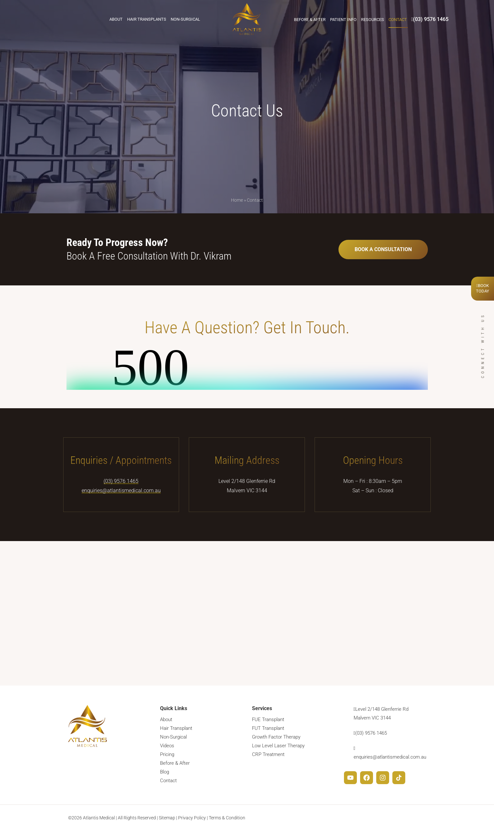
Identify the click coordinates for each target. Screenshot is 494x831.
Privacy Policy (192, 817)
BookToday (482, 288)
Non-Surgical (185, 19)
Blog (164, 772)
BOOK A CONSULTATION (383, 249)
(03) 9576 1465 (430, 19)
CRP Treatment (268, 754)
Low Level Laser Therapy (278, 746)
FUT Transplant (268, 728)
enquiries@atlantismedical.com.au (121, 490)
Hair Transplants (146, 19)
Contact (397, 19)
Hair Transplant (176, 728)
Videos (167, 746)
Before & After (310, 19)
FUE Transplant (268, 719)
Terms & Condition (227, 817)
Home (237, 200)
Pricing (167, 754)
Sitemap (167, 817)
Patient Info (343, 19)
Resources (372, 19)
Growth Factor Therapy (276, 737)
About (116, 19)
